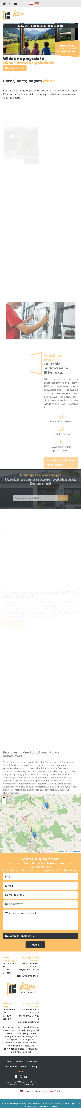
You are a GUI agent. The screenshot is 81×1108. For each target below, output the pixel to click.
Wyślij (58, 498)
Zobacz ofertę (14, 68)
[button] (47, 806)
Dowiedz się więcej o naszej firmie (60, 468)
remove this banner (49, 1106)
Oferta (9, 1061)
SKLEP (21, 1071)
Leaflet (60, 851)
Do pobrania (12, 1066)
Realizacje (31, 1061)
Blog (34, 1066)
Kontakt (25, 1066)
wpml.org (40, 1103)
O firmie (19, 1061)
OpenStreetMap (74, 851)
